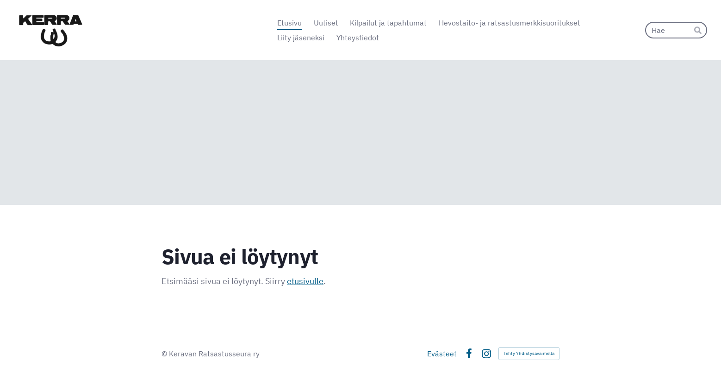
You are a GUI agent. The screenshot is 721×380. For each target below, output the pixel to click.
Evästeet (442, 353)
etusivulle (305, 281)
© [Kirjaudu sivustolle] (165, 353)
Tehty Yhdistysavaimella (528, 353)
